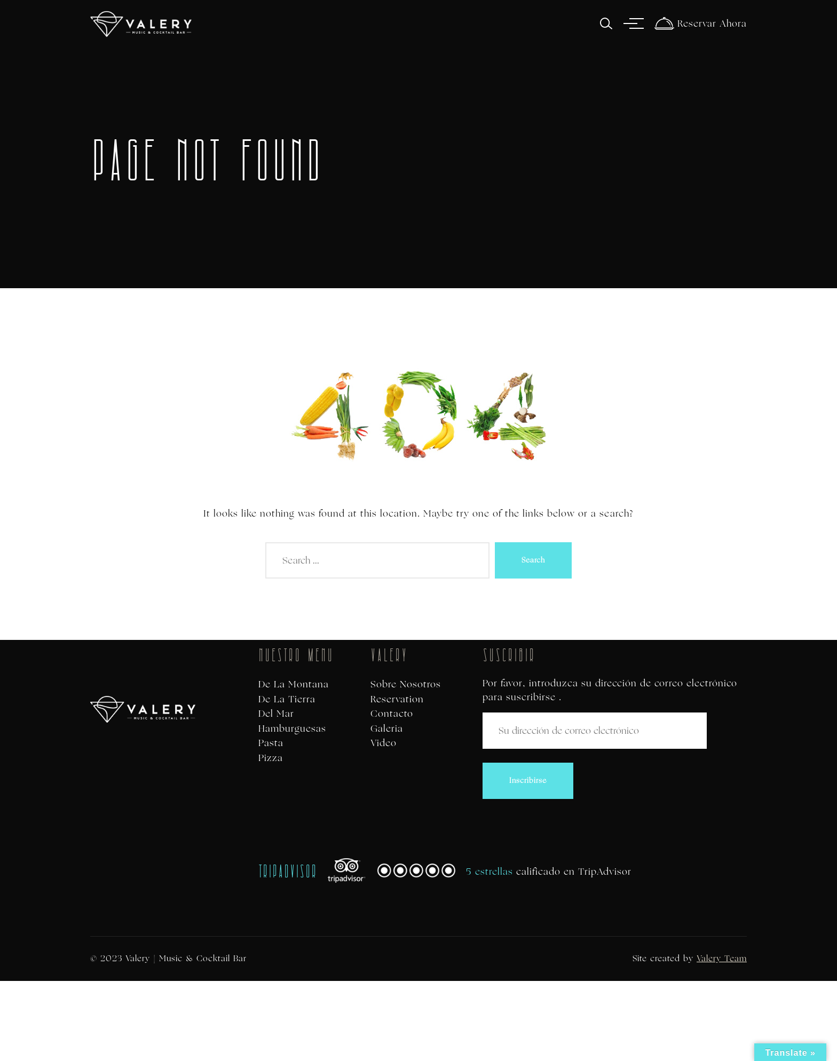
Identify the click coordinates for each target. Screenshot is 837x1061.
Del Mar (276, 713)
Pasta (270, 743)
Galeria (386, 728)
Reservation (397, 699)
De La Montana (293, 684)
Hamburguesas (292, 728)
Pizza (270, 758)
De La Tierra (286, 699)
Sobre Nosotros (405, 684)
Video (383, 743)
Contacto (391, 713)
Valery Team (722, 958)
